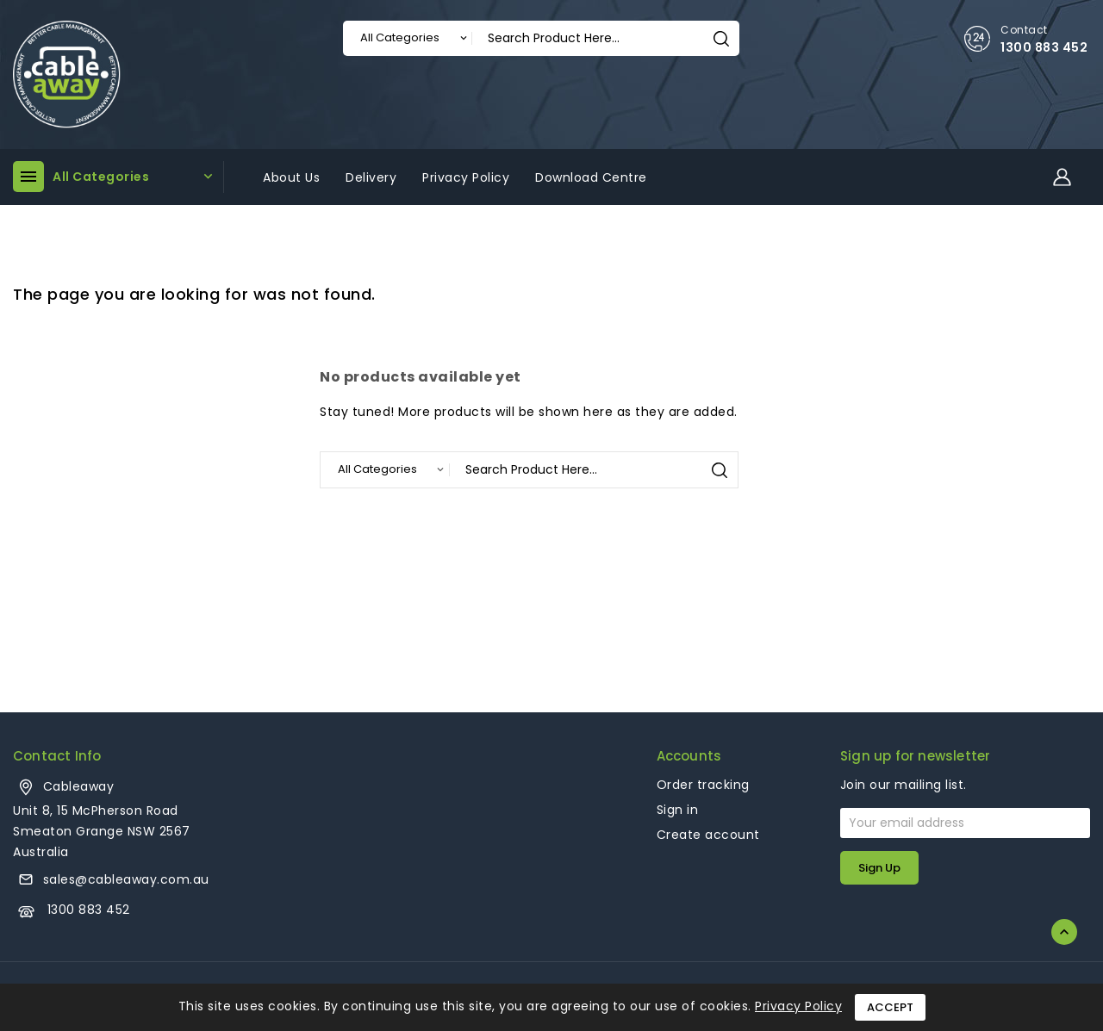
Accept (890, 1007)
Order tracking (703, 784)
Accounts (689, 756)
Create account (708, 834)
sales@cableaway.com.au (126, 879)
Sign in (678, 809)
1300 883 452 (1043, 47)
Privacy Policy (798, 1006)
